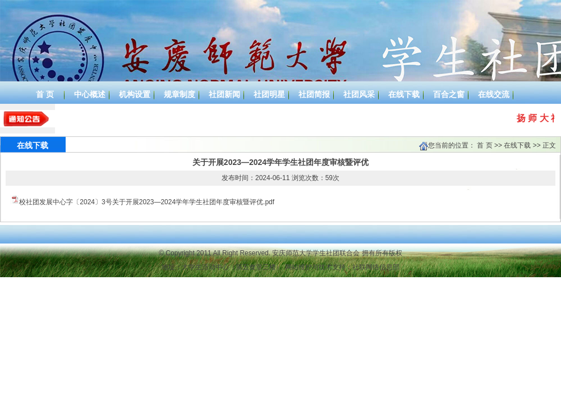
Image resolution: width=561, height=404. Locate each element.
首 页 (484, 145)
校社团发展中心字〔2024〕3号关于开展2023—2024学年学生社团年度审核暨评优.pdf (146, 202)
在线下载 (517, 145)
